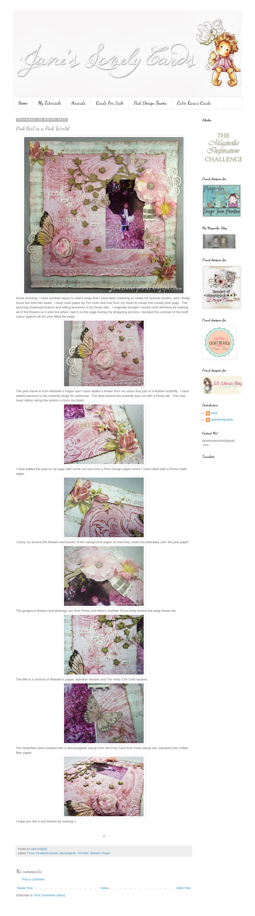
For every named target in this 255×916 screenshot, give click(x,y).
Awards (78, 103)
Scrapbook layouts (47, 853)
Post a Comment (33, 879)
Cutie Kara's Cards (194, 103)
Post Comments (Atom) (49, 895)
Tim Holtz (83, 853)
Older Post (183, 888)
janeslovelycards (222, 419)
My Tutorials (49, 103)
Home (22, 103)
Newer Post (25, 888)
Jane (214, 413)
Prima (30, 853)
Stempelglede (68, 853)
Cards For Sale (109, 103)
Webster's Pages (100, 853)
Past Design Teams (150, 103)
